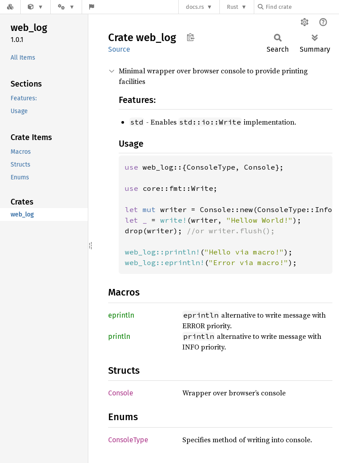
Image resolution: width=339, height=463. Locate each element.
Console (120, 393)
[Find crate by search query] (302, 7)
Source (119, 49)
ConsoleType (128, 440)
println (119, 336)
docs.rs (195, 7)
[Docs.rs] (10, 7)
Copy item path (190, 37)
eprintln (121, 315)
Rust (232, 7)
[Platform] (66, 7)
